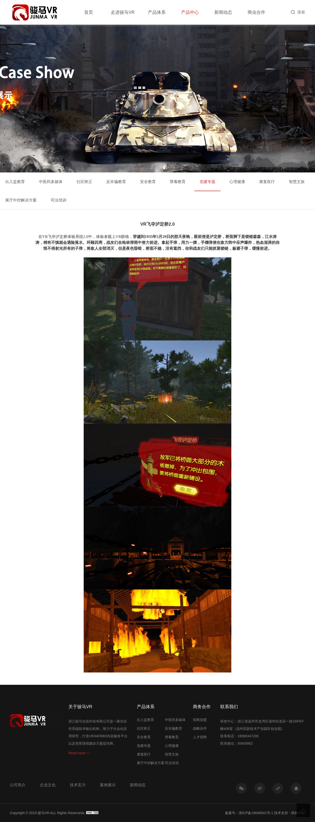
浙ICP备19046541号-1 (256, 813)
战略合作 (200, 728)
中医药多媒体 (51, 182)
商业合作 (256, 12)
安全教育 (148, 182)
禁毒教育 (178, 182)
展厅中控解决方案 (21, 200)
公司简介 (18, 785)
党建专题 (207, 182)
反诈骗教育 (116, 182)
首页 (88, 12)
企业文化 (48, 785)
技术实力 (78, 785)
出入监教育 (15, 182)
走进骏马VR (123, 12)
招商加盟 (200, 720)
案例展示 (108, 785)
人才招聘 (200, 737)
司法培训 (58, 200)
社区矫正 (84, 182)
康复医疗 (267, 182)
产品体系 (157, 12)
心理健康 (237, 182)
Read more (79, 753)
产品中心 (190, 12)
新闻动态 (223, 12)
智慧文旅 (297, 182)
